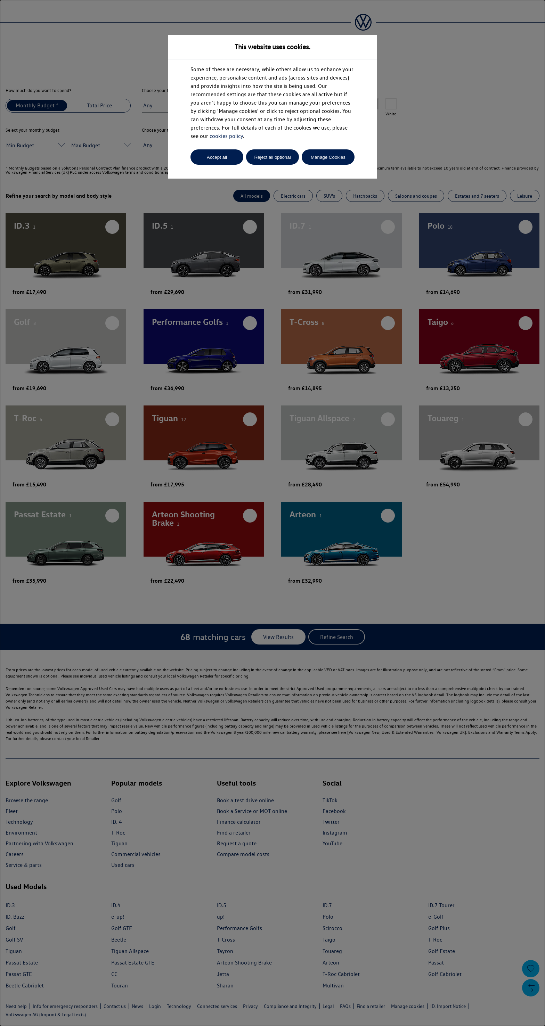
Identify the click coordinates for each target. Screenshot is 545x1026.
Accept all (217, 157)
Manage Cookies (328, 157)
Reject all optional (272, 157)
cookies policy (226, 136)
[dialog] (272, 513)
